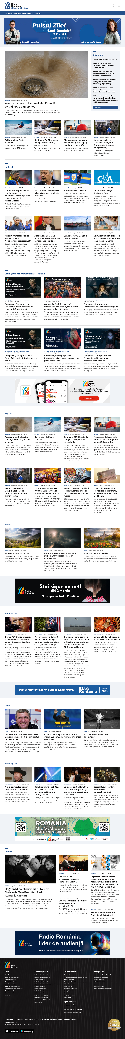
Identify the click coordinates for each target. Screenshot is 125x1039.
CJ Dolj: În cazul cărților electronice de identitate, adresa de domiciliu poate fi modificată (107, 491)
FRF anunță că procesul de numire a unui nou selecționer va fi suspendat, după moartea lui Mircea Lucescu (105, 99)
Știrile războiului (68, 986)
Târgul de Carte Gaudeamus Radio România (75, 977)
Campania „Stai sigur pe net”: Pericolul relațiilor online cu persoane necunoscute (102, 350)
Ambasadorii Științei (69, 995)
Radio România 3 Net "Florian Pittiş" (14, 988)
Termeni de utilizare (32, 1019)
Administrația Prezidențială (101, 977)
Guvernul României (99, 979)
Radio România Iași (39, 986)
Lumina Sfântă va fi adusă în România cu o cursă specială (107, 635)
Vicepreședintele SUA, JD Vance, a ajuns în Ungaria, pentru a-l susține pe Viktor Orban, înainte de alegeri (47, 641)
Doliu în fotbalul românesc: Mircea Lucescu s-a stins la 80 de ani (47, 186)
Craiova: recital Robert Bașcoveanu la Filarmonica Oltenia (73, 874)
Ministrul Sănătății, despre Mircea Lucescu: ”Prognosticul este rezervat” (18, 236)
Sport (6, 731)
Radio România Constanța (41, 981)
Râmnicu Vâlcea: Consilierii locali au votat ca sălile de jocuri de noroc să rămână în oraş (77, 489)
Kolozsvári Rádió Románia (41, 997)
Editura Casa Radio (69, 979)
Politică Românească (69, 984)
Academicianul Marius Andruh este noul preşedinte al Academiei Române (47, 239)
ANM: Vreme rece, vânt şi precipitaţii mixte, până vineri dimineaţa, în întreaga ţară (62, 550)
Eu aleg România (68, 990)
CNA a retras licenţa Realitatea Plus (107, 188)
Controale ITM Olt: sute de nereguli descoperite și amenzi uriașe (105, 65)
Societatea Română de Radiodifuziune (104, 975)
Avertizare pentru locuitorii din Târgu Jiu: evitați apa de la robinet (46, 83)
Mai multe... (98, 107)
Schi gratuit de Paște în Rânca (105, 59)
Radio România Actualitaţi (12, 977)
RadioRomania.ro (9, 975)
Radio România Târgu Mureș (41, 990)
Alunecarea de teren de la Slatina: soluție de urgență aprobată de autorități (105, 73)
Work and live (67, 997)
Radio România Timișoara (41, 993)
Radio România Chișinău (11, 990)
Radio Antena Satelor (10, 979)
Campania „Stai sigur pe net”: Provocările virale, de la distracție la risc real (23, 350)
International (8, 634)
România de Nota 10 (69, 993)
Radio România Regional (70, 988)
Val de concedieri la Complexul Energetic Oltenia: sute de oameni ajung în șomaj (105, 82)
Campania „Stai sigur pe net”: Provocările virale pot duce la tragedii (102, 296)
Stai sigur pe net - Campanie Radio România (17, 300)
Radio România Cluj (39, 979)
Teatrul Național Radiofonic (12, 993)
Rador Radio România (70, 1005)
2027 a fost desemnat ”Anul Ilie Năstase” (102, 728)
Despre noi (9, 1019)
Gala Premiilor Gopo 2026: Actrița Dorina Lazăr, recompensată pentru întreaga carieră (47, 785)
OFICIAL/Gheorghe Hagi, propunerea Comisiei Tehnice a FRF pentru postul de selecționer (23, 731)
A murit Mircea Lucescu (77, 187)
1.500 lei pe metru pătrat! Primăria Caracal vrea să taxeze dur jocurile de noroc (105, 90)
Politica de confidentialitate (52, 1019)
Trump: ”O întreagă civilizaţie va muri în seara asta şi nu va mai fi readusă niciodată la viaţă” (18, 642)
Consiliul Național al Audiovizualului (103, 988)
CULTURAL (8, 886)
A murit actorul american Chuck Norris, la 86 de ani (18, 785)
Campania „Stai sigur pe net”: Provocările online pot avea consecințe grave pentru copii (62, 350)
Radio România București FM (42, 977)
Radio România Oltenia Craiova (42, 984)
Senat (95, 984)
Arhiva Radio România (70, 981)
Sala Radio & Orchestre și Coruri (72, 1012)
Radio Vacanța (38, 1002)
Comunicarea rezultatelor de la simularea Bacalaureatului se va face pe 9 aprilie (107, 236)
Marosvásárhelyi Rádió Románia (43, 999)
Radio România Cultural (11, 981)
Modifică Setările (70, 1019)
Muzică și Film (9, 784)
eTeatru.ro (7, 995)
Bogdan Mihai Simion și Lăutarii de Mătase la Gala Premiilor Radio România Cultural (30, 882)
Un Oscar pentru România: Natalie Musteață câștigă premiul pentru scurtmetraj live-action (77, 788)
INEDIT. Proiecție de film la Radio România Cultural (105, 916)
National (7, 188)
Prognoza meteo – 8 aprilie (23, 545)
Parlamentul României (99, 981)
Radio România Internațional (12, 986)
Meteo (6, 550)
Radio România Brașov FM (41, 975)
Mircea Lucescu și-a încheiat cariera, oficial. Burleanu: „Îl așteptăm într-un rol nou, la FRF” (62, 730)
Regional (7, 100)
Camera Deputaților (99, 986)
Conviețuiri (67, 975)
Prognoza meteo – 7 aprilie (102, 546)
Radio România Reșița (40, 988)
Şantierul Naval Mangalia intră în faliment (77, 234)
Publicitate (19, 1019)
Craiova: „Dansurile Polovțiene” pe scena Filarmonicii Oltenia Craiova (73, 905)
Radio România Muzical (11, 984)
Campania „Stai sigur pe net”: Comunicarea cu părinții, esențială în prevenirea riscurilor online (62, 298)
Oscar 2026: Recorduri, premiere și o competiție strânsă (107, 787)
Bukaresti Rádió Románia (41, 995)
